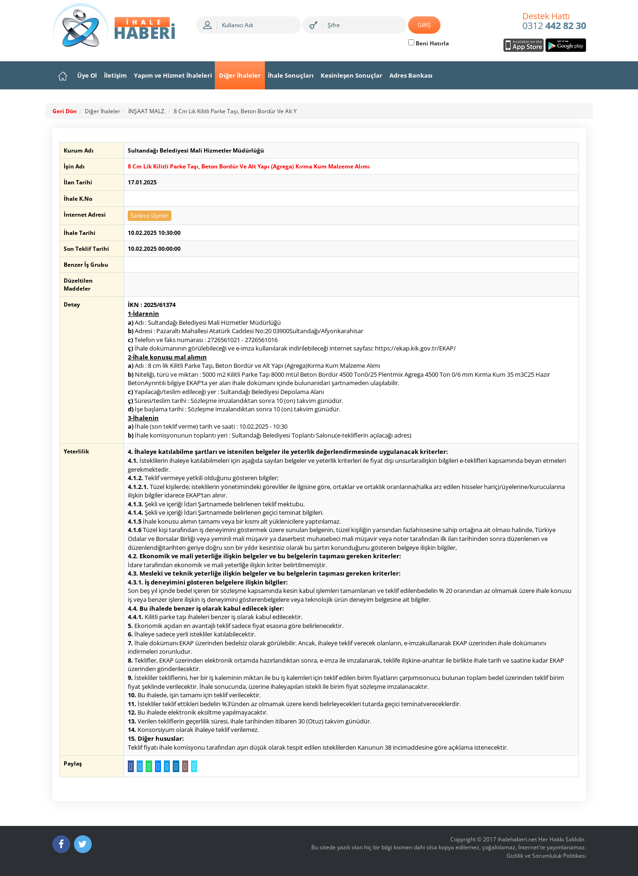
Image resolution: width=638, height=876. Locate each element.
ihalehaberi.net (517, 839)
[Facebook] (61, 844)
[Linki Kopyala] (193, 766)
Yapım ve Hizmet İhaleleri (173, 75)
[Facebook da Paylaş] (130, 766)
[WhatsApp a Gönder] (148, 766)
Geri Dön (64, 111)
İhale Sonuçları (291, 75)
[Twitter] (83, 844)
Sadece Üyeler (149, 215)
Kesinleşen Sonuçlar (351, 75)
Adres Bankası (411, 75)
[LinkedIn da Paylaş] (175, 766)
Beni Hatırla (428, 43)
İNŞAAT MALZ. (147, 111)
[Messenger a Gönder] (157, 766)
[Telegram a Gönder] (166, 766)
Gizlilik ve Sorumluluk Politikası (546, 856)
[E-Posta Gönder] (184, 766)
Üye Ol (87, 75)
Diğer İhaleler (240, 75)
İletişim (115, 75)
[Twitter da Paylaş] (139, 766)
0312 (554, 21)
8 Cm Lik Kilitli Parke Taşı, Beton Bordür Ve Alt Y (235, 111)
